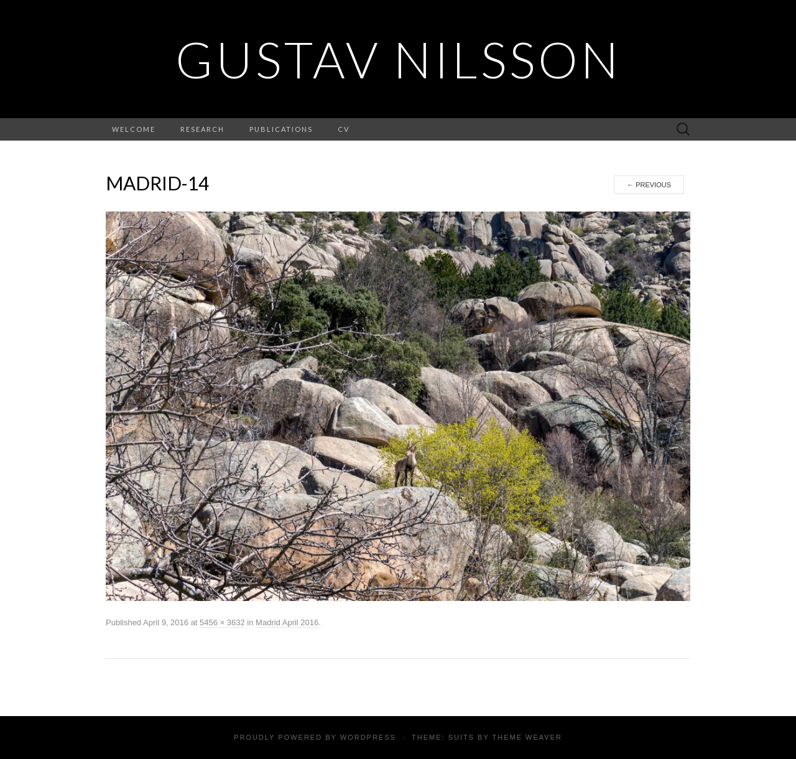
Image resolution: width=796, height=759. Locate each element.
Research (202, 129)
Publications (281, 129)
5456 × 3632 (222, 622)
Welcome (133, 129)
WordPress (368, 737)
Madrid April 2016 (287, 622)
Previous (649, 185)
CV (343, 129)
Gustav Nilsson (398, 59)
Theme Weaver (527, 737)
